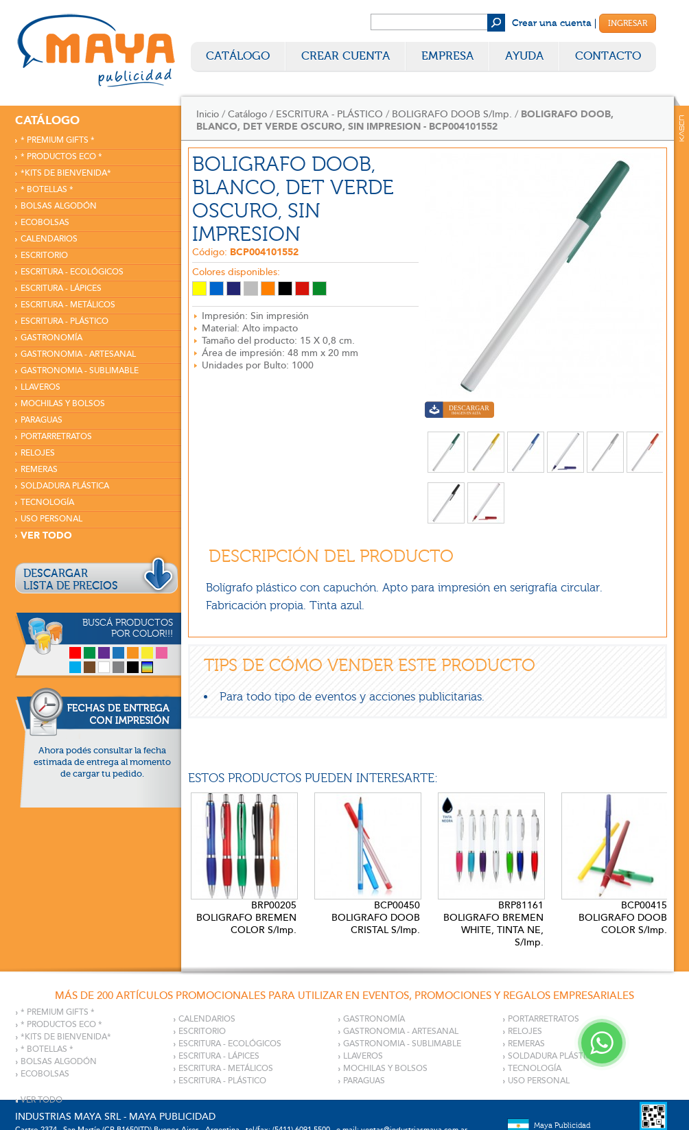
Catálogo (238, 55)
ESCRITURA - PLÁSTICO (64, 321)
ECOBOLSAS (45, 222)
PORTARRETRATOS (56, 437)
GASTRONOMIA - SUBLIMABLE (80, 371)
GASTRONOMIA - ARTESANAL (78, 354)
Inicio (207, 114)
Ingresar (627, 23)
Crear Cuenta (345, 55)
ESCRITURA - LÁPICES (61, 288)
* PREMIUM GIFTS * (58, 140)
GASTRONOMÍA (51, 338)
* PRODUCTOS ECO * (61, 157)
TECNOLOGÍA (47, 502)
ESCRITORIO (44, 255)
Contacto (608, 55)
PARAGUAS (41, 420)
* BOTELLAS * (47, 190)
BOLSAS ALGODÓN (59, 206)
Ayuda (524, 55)
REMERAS (39, 469)
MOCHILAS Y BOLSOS (63, 404)
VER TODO (46, 535)
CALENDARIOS (49, 239)
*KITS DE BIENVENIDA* (66, 173)
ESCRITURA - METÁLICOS (68, 305)
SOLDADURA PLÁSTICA (65, 486)
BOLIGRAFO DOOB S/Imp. (452, 114)
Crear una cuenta (552, 23)
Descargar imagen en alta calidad (459, 411)
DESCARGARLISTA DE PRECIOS (70, 579)
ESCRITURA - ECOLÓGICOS (72, 272)
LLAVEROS (40, 387)
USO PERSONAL (51, 519)
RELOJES (38, 453)
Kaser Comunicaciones (681, 128)
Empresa (447, 55)
